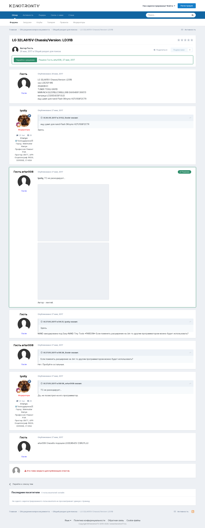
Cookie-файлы (133, 520)
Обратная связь (116, 520)
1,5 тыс (20, 135)
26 (29, 135)
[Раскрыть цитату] (42, 118)
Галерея (51, 22)
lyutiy (23, 110)
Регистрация (187, 6)
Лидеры (42, 15)
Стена (71, 15)
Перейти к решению (25, 60)
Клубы (39, 22)
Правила (64, 22)
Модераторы (79, 22)
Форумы (14, 22)
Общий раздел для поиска (47, 51)
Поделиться (160, 50)
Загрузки (27, 22)
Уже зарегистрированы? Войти (159, 6)
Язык (68, 520)
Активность (28, 15)
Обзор (15, 16)
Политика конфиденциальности (89, 520)
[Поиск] (161, 15)
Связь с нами (57, 15)
